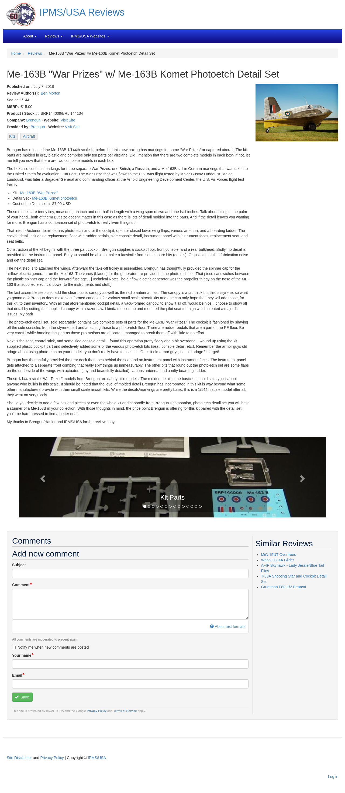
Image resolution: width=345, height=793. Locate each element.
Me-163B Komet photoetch (54, 198)
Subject (19, 565)
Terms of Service (125, 710)
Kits (12, 136)
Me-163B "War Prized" (39, 193)
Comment (21, 585)
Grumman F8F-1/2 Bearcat (283, 587)
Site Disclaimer (19, 758)
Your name (21, 655)
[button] (172, 476)
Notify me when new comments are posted (50, 647)
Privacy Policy (96, 710)
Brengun (33, 120)
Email (17, 675)
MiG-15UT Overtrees (278, 554)
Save (22, 697)
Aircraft (29, 136)
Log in (333, 776)
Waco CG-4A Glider (277, 560)
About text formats (227, 626)
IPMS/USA (97, 758)
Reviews (35, 53)
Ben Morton (50, 93)
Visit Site (68, 120)
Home (16, 53)
